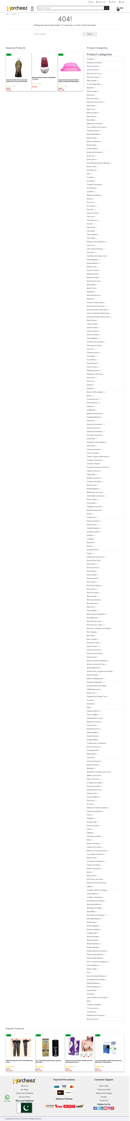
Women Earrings (92, 940)
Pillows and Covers (93, 779)
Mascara (90, 199)
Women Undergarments (95, 678)
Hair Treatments (92, 234)
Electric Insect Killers (93, 786)
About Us (24, 1086)
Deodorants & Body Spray (95, 306)
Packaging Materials (93, 417)
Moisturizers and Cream (95, 374)
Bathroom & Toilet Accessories (97, 808)
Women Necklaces (93, 944)
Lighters (89, 886)
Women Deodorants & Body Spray (98, 317)
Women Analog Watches (95, 954)
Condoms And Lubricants (95, 342)
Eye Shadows (91, 188)
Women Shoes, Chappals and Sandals (99, 671)
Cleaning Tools (92, 793)
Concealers (91, 181)
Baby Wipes (91, 120)
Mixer (89, 1001)
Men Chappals (91, 632)
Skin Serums (91, 377)
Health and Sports (93, 711)
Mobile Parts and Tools (94, 492)
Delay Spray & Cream (94, 345)
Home (7, 14)
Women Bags (91, 922)
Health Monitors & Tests (95, 718)
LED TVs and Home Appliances (97, 962)
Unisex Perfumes (92, 331)
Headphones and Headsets (96, 442)
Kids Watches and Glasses (95, 901)
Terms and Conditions (24, 1093)
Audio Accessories (93, 428)
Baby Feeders (91, 138)
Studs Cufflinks (92, 610)
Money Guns (91, 693)
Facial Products (92, 367)
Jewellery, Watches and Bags (96, 890)
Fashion (89, 553)
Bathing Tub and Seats (94, 123)
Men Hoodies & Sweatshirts (96, 614)
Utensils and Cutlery (93, 865)
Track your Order (104, 1090)
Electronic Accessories (94, 424)
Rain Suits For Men (93, 643)
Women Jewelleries (93, 929)
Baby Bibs (90, 88)
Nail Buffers (90, 292)
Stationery (90, 406)
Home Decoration (93, 825)
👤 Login (121, 2)
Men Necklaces (92, 603)
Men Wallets (91, 911)
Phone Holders (92, 499)
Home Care (91, 800)
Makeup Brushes (92, 274)
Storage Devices (92, 549)
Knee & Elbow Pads (93, 560)
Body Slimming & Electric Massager (98, 163)
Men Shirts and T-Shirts (94, 625)
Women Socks (91, 657)
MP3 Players (91, 446)
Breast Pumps (91, 145)
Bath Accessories (92, 765)
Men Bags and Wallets (94, 908)
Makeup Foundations (94, 195)
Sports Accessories (93, 747)
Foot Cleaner (91, 206)
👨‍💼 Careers (112, 2)
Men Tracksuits (92, 639)
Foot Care (90, 202)
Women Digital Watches (94, 958)
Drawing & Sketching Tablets (96, 686)
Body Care (90, 156)
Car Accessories (92, 70)
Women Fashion (92, 646)
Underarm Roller (92, 327)
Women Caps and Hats (94, 653)
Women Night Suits (93, 668)
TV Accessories (92, 1008)
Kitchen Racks (91, 858)
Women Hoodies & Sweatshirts (97, 660)
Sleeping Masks (92, 740)
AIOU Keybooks (92, 403)
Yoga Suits (90, 757)
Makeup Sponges (93, 277)
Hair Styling (90, 231)
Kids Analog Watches (94, 904)
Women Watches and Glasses (97, 951)
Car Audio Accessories (94, 435)
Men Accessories (92, 592)
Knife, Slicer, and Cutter (94, 879)
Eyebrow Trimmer (93, 270)
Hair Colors (90, 216)
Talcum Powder (92, 324)
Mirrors (89, 840)
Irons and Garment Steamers (96, 976)
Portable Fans (91, 517)
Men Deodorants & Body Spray (97, 310)
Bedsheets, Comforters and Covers (98, 772)
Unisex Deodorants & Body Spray (98, 313)
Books (89, 395)
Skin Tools (90, 381)
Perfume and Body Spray (95, 302)
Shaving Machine (92, 263)
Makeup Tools (91, 267)
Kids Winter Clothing (93, 585)
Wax (88, 174)
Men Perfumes (92, 320)
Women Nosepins (93, 947)
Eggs (88, 707)
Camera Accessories (94, 449)
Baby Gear (90, 95)
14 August (90, 59)
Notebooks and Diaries (94, 413)
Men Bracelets (91, 596)
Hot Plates (90, 994)
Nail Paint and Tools (93, 281)
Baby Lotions (91, 105)
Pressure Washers (93, 797)
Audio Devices (92, 524)
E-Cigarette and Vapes (94, 783)
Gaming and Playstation (94, 682)
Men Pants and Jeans (94, 621)
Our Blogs (25, 1090)
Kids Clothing (91, 571)
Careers (104, 1097)
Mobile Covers (92, 485)
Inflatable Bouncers (93, 689)
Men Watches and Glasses (95, 915)
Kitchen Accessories (93, 868)
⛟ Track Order (101, 2)
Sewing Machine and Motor (96, 979)
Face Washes (91, 360)
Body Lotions (91, 159)
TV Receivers (91, 1012)
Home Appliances (93, 965)
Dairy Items (90, 704)
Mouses (89, 546)
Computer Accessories (94, 460)
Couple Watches (92, 894)
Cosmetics (90, 177)
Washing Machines (93, 983)
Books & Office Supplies (95, 392)
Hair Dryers (90, 252)
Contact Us (103, 1101)
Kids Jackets (91, 582)
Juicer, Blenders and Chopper (97, 997)
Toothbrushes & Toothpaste (96, 743)
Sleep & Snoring (92, 736)
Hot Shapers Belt (92, 750)
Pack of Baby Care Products (96, 127)
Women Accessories (94, 650)
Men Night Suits (92, 618)
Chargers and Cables (94, 481)
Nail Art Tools (91, 288)
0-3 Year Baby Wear (93, 84)
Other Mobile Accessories (95, 496)
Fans (88, 972)
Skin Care (90, 349)
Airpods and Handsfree (94, 431)
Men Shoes (91, 635)
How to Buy (103, 1086)
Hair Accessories (92, 213)
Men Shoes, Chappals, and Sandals (98, 628)
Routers (89, 514)
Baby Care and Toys (94, 73)
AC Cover (90, 804)
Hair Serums (91, 227)
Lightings (90, 833)
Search (89, 34)
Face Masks (91, 356)
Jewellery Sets (92, 933)
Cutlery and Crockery (94, 847)
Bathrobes (90, 768)
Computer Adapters (93, 463)
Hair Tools (90, 245)
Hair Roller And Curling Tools (96, 256)
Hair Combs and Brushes (95, 249)
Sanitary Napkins (92, 732)
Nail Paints (90, 299)
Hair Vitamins (91, 238)
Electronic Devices (93, 521)
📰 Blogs (90, 2)
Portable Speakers (93, 528)
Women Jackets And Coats (96, 664)
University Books (92, 399)
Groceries (90, 700)
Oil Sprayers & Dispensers (95, 861)
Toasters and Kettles (93, 1004)
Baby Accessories (93, 77)
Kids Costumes (92, 575)
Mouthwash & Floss (93, 729)
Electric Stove (91, 875)
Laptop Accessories (93, 471)
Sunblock (90, 388)
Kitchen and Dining (93, 843)
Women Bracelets (93, 936)
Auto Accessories (93, 66)
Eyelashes (90, 191)
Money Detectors (93, 1019)
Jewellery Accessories (94, 897)
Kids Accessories (92, 567)
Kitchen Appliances (93, 987)
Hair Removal (91, 170)
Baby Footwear (92, 91)
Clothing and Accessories (95, 557)
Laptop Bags (91, 474)
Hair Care (90, 209)
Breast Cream (91, 166)
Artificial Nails (91, 284)
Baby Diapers (91, 116)
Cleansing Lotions (93, 352)
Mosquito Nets (91, 822)
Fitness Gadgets (92, 714)
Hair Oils (89, 224)
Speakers (90, 535)
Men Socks (90, 607)
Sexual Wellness (92, 338)
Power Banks (91, 503)
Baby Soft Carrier (92, 98)
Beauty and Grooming (94, 152)
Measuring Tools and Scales (96, 883)
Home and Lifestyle (93, 761)
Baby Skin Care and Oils (95, 102)
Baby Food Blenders (93, 141)
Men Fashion (91, 589)
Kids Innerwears (92, 578)
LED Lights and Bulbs (94, 836)
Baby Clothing (91, 80)
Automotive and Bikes (94, 62)
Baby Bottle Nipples (93, 134)
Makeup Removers (93, 370)
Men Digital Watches (93, 919)
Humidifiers (90, 818)
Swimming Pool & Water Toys (96, 696)
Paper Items (91, 420)
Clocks (89, 829)
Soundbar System (93, 532)
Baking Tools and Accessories (97, 850)
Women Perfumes (93, 335)
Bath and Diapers (92, 113)
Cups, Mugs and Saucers (95, 854)
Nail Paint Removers (93, 295)
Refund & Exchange (104, 1093)
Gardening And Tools (94, 790)
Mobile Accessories (93, 478)
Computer (90, 539)
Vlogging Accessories (94, 506)
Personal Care (91, 725)
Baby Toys (90, 109)
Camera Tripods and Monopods (97, 456)
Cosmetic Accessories (94, 184)
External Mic (91, 438)
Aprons (89, 872)
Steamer (90, 385)
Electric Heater (92, 969)
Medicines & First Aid (94, 722)
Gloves (89, 815)
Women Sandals (92, 675)
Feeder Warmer (92, 148)
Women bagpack (92, 926)
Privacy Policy (24, 1097)
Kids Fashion (91, 564)
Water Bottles (91, 754)
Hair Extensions (92, 220)
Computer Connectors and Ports (97, 467)
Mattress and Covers (94, 775)
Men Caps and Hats (93, 600)
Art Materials (91, 410)
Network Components (94, 510)
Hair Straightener (92, 259)
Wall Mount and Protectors (95, 1015)
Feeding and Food (93, 131)
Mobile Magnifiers (93, 489)
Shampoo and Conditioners (96, 242)
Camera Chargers (93, 453)
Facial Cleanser (92, 363)
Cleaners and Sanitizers (95, 811)
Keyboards (90, 542)
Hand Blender (91, 990)
